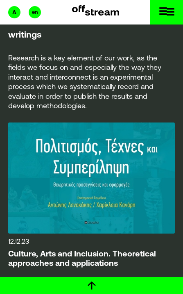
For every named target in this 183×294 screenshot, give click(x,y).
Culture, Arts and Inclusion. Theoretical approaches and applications (82, 258)
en (35, 12)
